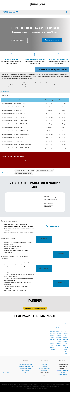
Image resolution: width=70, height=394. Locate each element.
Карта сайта (44, 372)
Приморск (65, 329)
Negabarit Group (38, 5)
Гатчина (52, 339)
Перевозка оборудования (25, 366)
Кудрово (59, 329)
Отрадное (58, 345)
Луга (60, 333)
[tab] (35, 93)
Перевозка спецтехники (26, 370)
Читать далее (5, 93)
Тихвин (66, 349)
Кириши (53, 351)
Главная (4, 18)
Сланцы (66, 341)
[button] (18, 42)
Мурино (59, 337)
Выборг (53, 335)
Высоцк (52, 337)
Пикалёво (58, 347)
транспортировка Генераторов (45, 172)
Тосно (65, 351)
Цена (25, 374)
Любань (59, 335)
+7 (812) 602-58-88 (10, 14)
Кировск (59, 325)
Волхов (52, 331)
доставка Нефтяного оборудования (24, 172)
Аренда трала (25, 372)
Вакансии (44, 366)
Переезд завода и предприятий (23, 176)
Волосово (52, 329)
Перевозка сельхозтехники (26, 368)
